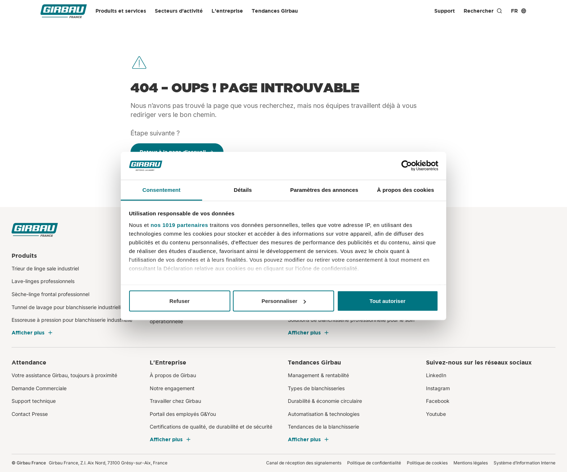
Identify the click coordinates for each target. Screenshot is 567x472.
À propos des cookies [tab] (405, 189)
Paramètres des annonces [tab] (324, 189)
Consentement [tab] (161, 189)
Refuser (180, 301)
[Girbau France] (63, 11)
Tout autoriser (388, 301)
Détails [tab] (243, 189)
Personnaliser (283, 301)
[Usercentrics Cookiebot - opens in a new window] (406, 165)
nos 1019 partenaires (179, 225)
